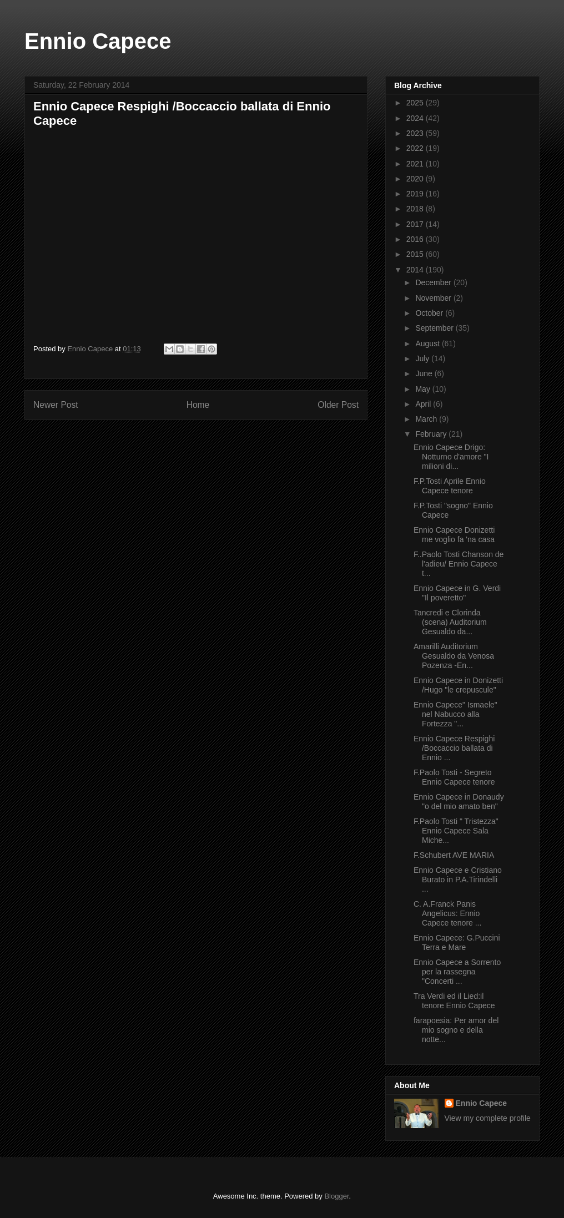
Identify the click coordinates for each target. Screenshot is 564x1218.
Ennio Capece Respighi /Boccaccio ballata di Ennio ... (454, 748)
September (435, 328)
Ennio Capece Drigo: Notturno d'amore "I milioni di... (451, 457)
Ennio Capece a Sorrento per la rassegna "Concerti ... (457, 971)
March (427, 419)
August (428, 343)
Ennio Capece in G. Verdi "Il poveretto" (457, 593)
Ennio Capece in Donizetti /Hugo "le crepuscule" (458, 685)
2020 (416, 178)
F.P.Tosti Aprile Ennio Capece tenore (450, 486)
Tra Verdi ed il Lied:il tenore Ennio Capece (454, 1001)
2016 (416, 239)
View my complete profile (488, 1118)
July (423, 358)
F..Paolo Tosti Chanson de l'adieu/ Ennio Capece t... (458, 564)
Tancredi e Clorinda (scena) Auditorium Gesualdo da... (450, 622)
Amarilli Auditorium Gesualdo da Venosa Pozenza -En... (454, 656)
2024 (416, 118)
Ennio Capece (98, 41)
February (432, 433)
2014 (416, 269)
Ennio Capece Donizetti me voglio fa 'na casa (454, 534)
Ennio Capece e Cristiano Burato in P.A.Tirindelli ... (458, 879)
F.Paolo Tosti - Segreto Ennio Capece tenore (454, 777)
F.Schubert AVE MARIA (454, 855)
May (423, 389)
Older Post (338, 405)
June (424, 373)
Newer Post (55, 405)
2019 (416, 193)
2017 (416, 224)
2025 (416, 102)
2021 (416, 163)
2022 (416, 148)
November (434, 298)
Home (198, 405)
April (424, 404)
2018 (416, 208)
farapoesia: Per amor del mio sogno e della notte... (456, 1030)
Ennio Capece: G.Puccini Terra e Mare (457, 942)
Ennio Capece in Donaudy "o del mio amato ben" (459, 801)
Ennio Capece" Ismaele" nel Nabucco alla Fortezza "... (455, 714)
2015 (416, 254)
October (430, 313)
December (434, 282)
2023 (416, 133)
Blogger (336, 1196)
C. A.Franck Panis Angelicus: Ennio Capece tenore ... (447, 913)
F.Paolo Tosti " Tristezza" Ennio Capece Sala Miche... (456, 831)
